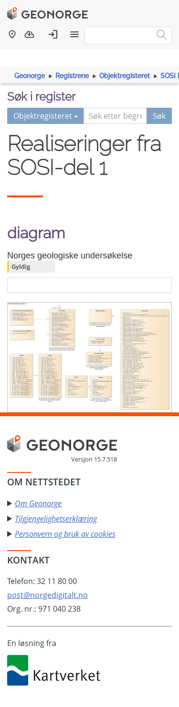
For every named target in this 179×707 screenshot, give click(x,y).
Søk (159, 116)
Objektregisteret (124, 76)
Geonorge (29, 76)
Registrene (72, 76)
